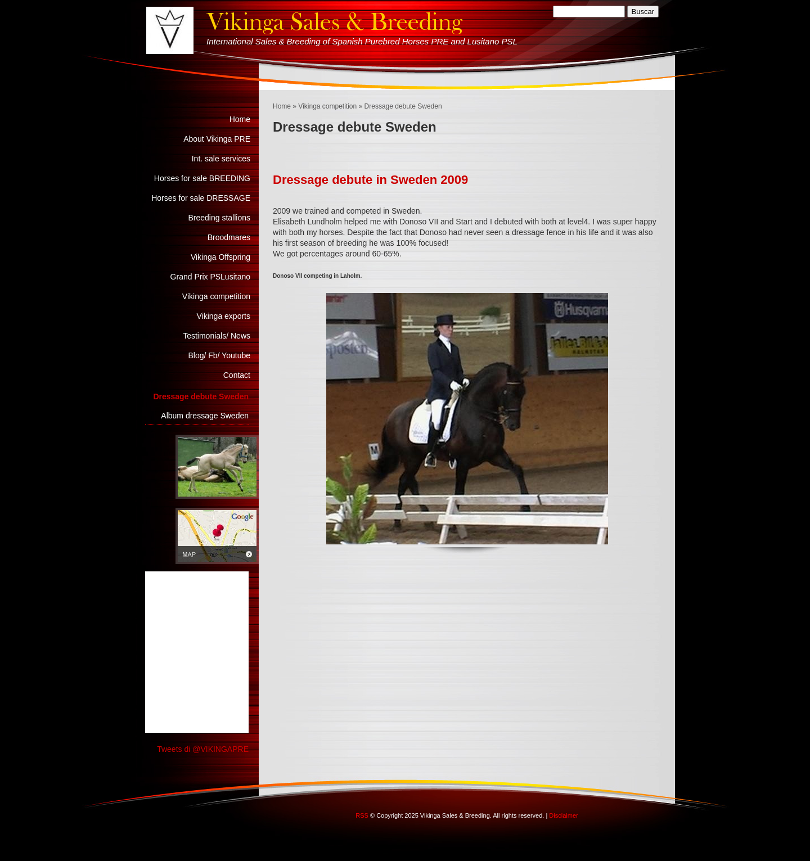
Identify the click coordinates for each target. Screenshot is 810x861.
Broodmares (229, 237)
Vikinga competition (327, 106)
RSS (362, 815)
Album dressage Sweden (205, 415)
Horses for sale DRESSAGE (200, 197)
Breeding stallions (219, 217)
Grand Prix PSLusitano (210, 276)
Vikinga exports (223, 316)
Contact (236, 375)
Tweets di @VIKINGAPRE (203, 749)
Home (282, 106)
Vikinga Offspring (220, 257)
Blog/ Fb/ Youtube (219, 355)
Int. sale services (221, 158)
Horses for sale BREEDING (202, 178)
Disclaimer (563, 815)
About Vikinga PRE (216, 138)
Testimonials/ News (216, 335)
